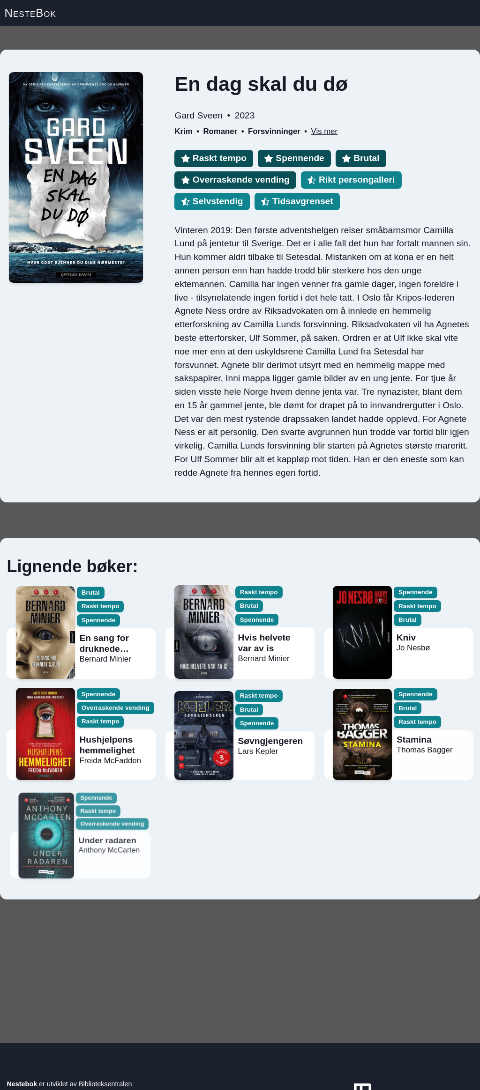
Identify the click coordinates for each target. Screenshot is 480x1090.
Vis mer (324, 131)
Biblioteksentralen (105, 1084)
